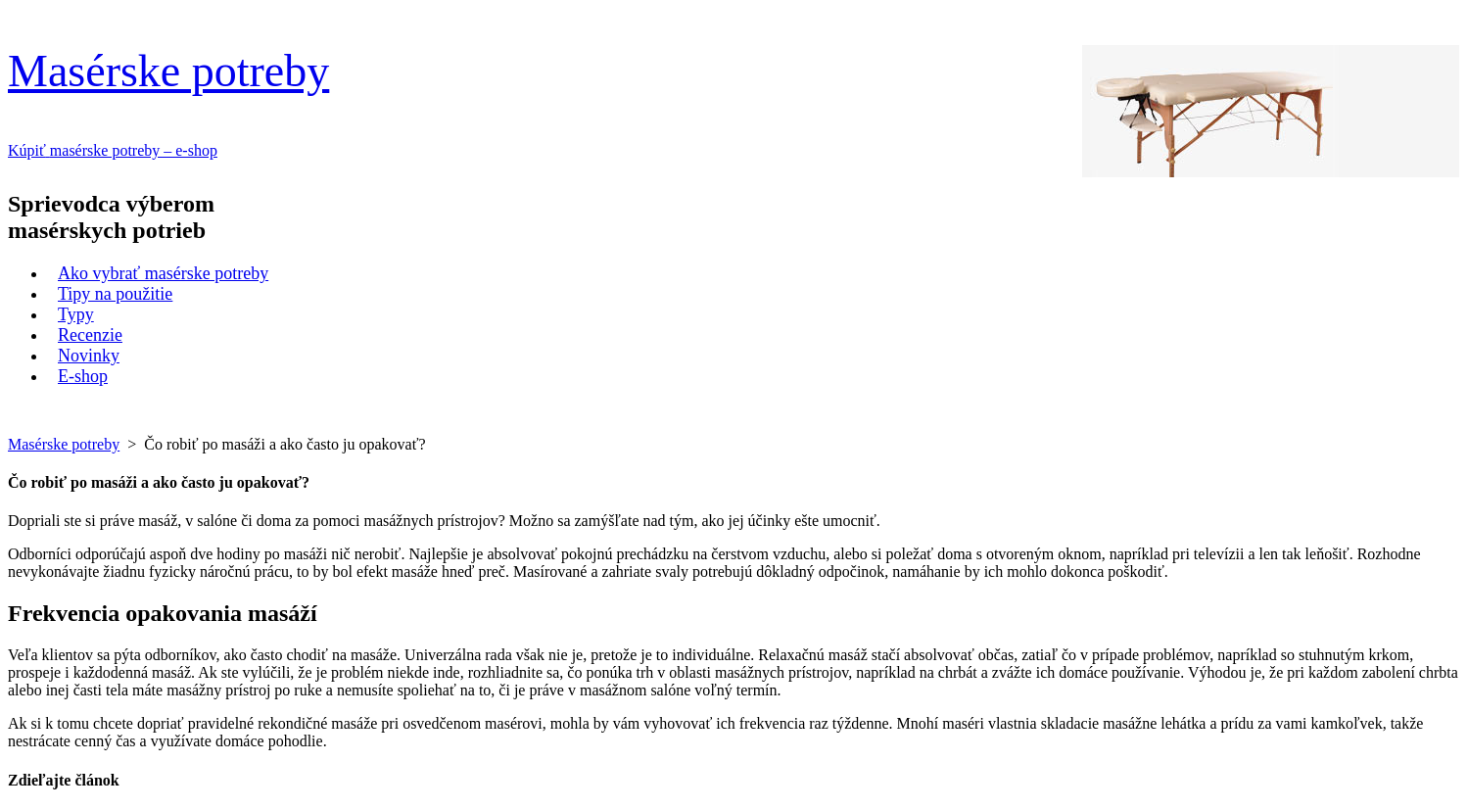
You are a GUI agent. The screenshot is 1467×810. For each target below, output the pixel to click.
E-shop (83, 376)
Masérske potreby (168, 71)
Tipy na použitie (115, 294)
